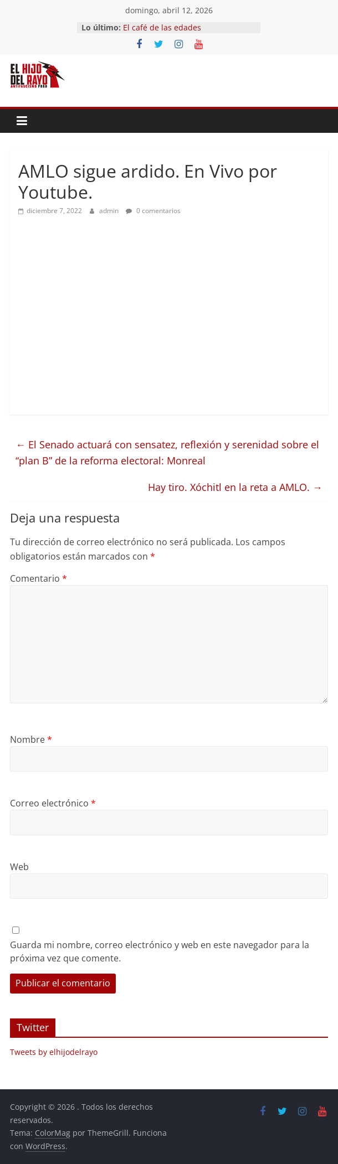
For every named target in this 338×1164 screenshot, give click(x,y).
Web (19, 867)
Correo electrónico (53, 803)
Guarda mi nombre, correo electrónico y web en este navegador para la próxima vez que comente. (159, 951)
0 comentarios (153, 210)
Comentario (38, 578)
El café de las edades (162, 27)
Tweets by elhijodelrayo (54, 1052)
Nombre (31, 739)
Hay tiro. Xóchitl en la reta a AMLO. (235, 487)
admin (109, 210)
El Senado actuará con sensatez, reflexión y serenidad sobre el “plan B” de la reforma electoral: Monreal (167, 452)
